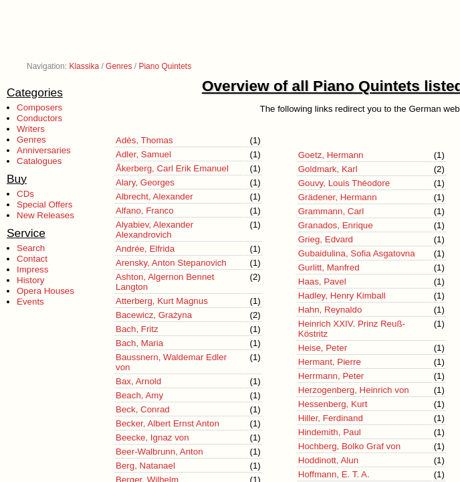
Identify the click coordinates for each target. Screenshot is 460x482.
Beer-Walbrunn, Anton (159, 452)
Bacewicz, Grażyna (154, 315)
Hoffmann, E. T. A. (334, 474)
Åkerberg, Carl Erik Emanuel (172, 168)
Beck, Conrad (143, 409)
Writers (31, 129)
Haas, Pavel (322, 281)
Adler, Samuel (143, 154)
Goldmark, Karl (328, 169)
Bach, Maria (139, 343)
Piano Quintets (164, 66)
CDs (25, 194)
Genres (119, 66)
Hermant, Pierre (329, 362)
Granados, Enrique (335, 225)
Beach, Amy (139, 395)
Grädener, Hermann (337, 197)
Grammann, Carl (331, 211)
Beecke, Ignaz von (152, 437)
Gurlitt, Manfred (329, 267)
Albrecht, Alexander (154, 196)
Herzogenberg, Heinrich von (353, 390)
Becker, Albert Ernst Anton (167, 423)
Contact (32, 259)
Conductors (39, 118)
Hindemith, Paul (329, 432)
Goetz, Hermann (331, 155)
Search (31, 248)
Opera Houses (45, 291)
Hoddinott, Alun (328, 460)
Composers (39, 107)
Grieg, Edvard (325, 239)
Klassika (84, 66)
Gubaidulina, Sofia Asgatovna (356, 253)
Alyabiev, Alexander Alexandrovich (154, 230)
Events (30, 302)
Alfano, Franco (145, 211)
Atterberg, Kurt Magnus (162, 301)
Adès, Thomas (144, 140)
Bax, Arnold (138, 381)
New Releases (45, 215)
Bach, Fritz (137, 329)
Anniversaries (44, 150)
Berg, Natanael (145, 466)
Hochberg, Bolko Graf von (349, 446)
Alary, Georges (145, 182)
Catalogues (39, 161)
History (30, 280)
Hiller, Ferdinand (330, 418)
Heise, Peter (322, 348)
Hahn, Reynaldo (330, 310)
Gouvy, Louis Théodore (344, 183)
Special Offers (44, 204)
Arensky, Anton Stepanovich (171, 263)
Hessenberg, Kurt (333, 404)
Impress (32, 269)
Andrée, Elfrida (145, 249)
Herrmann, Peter (331, 376)
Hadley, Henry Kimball (342, 296)
